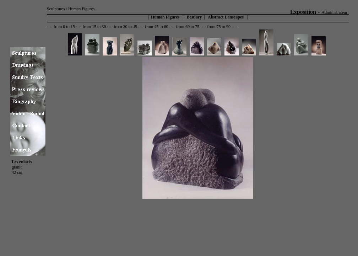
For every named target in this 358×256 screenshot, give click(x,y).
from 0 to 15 (64, 26)
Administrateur (334, 12)
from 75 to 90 (218, 26)
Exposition (303, 12)
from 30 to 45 (125, 26)
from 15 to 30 (94, 26)
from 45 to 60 (156, 26)
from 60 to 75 (188, 26)
